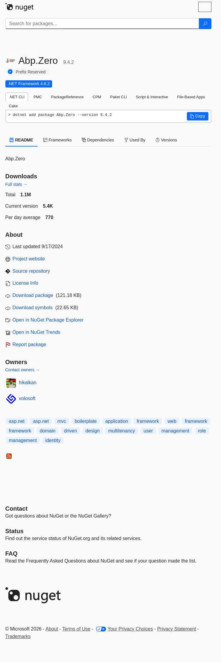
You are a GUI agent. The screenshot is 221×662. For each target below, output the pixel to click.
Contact (16, 508)
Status (14, 531)
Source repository (31, 271)
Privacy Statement (176, 628)
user (148, 430)
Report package (29, 344)
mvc (61, 421)
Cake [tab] (13, 106)
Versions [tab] (166, 140)
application (116, 421)
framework (148, 421)
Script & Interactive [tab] (152, 97)
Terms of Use (76, 628)
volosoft (27, 398)
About (52, 628)
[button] (197, 116)
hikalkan (28, 382)
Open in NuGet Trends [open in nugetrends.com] (36, 332)
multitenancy (121, 430)
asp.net (17, 421)
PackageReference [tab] (67, 97)
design (93, 430)
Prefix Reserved (31, 72)
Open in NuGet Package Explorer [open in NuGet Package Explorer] (48, 319)
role (202, 430)
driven (70, 430)
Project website (29, 258)
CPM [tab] (97, 97)
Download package (33, 295)
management (175, 430)
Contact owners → (22, 369)
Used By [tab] (135, 140)
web (172, 421)
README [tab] (21, 140)
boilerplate (86, 421)
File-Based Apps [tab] (191, 97)
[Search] (205, 23)
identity (52, 440)
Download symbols (33, 307)
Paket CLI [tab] (118, 97)
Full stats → (16, 184)
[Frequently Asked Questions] (11, 553)
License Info (25, 283)
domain (47, 430)
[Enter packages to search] (102, 23)
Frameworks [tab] (57, 140)
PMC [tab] (38, 97)
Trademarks (18, 636)
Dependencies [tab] (98, 140)
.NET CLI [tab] (17, 97)
